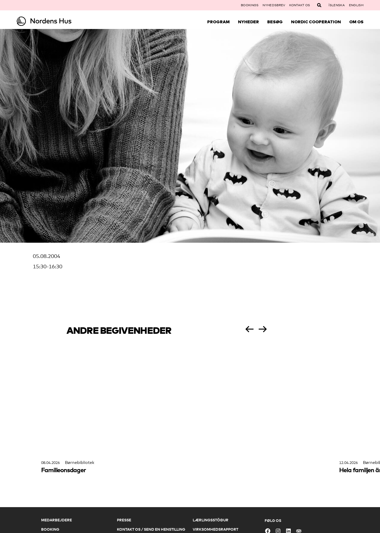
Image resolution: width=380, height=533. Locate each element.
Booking (50, 529)
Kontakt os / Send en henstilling (151, 529)
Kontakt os (299, 5)
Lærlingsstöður (210, 520)
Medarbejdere (56, 520)
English (356, 5)
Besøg (275, 21)
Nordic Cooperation (316, 21)
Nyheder (248, 21)
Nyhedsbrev (274, 5)
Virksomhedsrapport (215, 529)
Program (218, 21)
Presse (124, 520)
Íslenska (337, 5)
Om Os (356, 21)
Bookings (249, 5)
